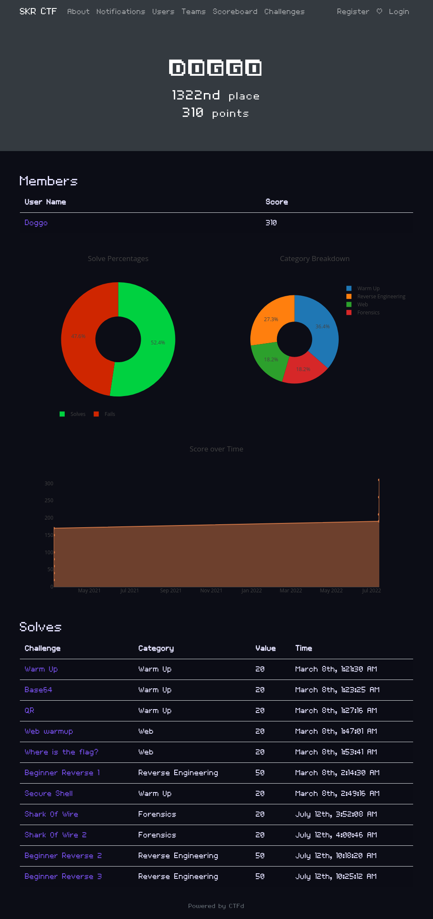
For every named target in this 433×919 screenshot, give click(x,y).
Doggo (36, 223)
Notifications (121, 12)
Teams (194, 12)
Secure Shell (49, 794)
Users (164, 12)
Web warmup (49, 731)
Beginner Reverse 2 (63, 856)
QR (30, 711)
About (79, 12)
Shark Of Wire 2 (56, 835)
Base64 (39, 690)
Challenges (285, 12)
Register (353, 12)
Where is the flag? (62, 752)
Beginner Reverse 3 (63, 876)
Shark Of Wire (52, 814)
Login (399, 12)
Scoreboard (235, 12)
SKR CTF (39, 12)
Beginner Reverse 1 (62, 773)
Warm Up (41, 669)
